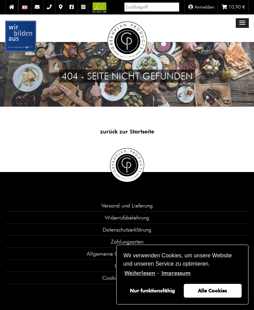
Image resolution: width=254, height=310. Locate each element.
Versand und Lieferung (127, 205)
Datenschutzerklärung (127, 229)
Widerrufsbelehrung (127, 217)
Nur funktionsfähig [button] (152, 290)
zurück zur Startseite (127, 131)
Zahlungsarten (127, 241)
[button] (242, 23)
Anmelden (201, 7)
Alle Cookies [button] (212, 290)
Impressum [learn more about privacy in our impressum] (176, 273)
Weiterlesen (139, 273)
